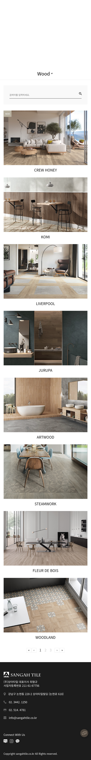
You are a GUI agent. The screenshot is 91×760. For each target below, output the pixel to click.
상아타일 (17, 7)
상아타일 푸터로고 (22, 674)
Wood (43, 73)
